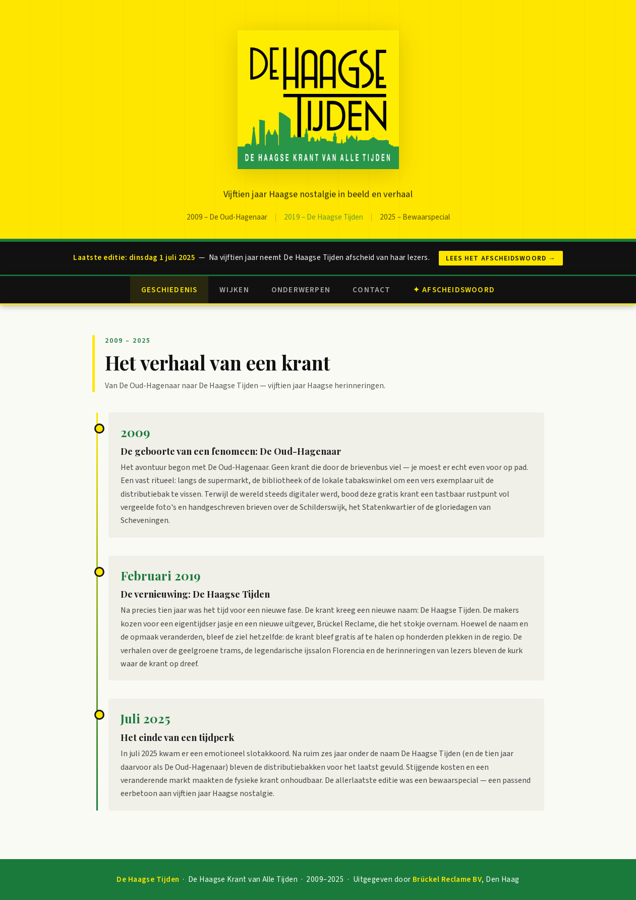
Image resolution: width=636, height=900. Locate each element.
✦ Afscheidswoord (454, 289)
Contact (372, 289)
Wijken (234, 289)
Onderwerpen (300, 289)
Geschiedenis (169, 289)
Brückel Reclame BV (447, 879)
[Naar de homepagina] (318, 102)
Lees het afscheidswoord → (501, 258)
